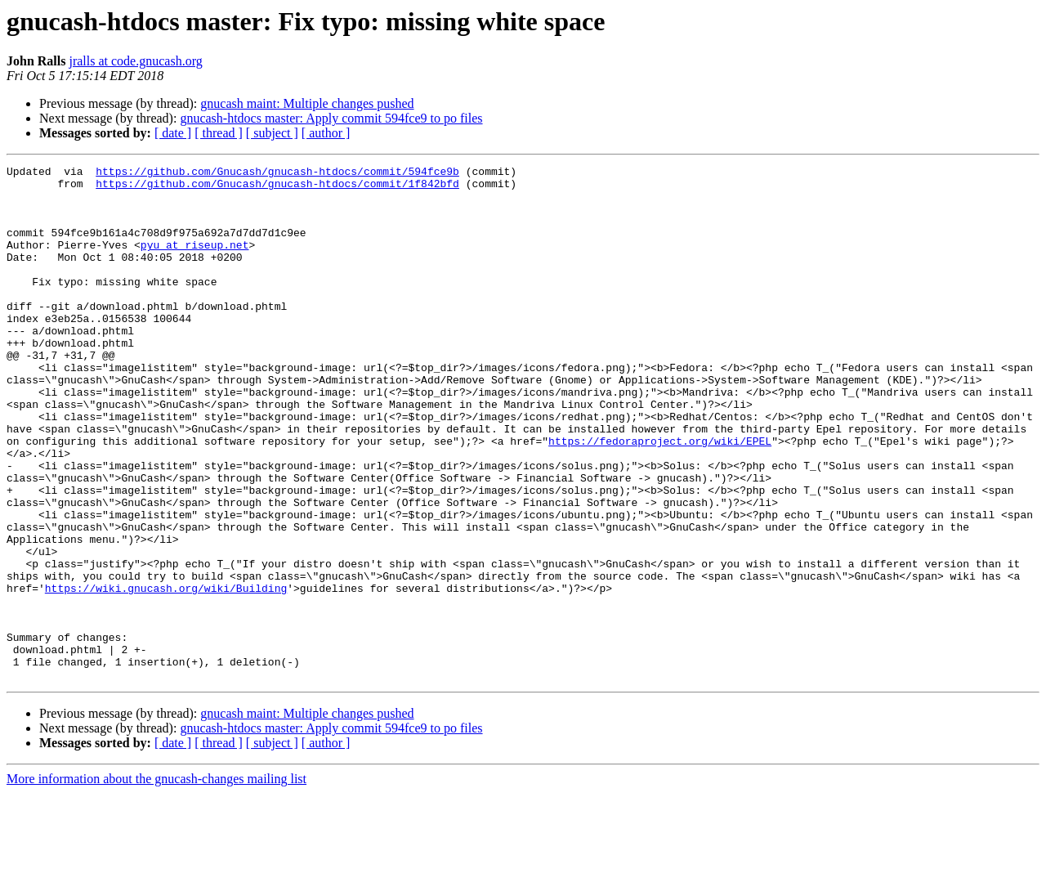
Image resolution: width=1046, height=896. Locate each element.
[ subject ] (272, 133)
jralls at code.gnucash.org (135, 61)
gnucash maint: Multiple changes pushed (306, 103)
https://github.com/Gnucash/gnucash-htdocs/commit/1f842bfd (277, 188)
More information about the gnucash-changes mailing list (156, 882)
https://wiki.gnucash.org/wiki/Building (166, 673)
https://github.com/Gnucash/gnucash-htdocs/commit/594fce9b (277, 173)
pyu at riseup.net (195, 261)
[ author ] (326, 133)
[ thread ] (218, 133)
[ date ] (172, 133)
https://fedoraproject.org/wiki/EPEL (659, 497)
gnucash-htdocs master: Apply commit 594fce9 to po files (331, 118)
